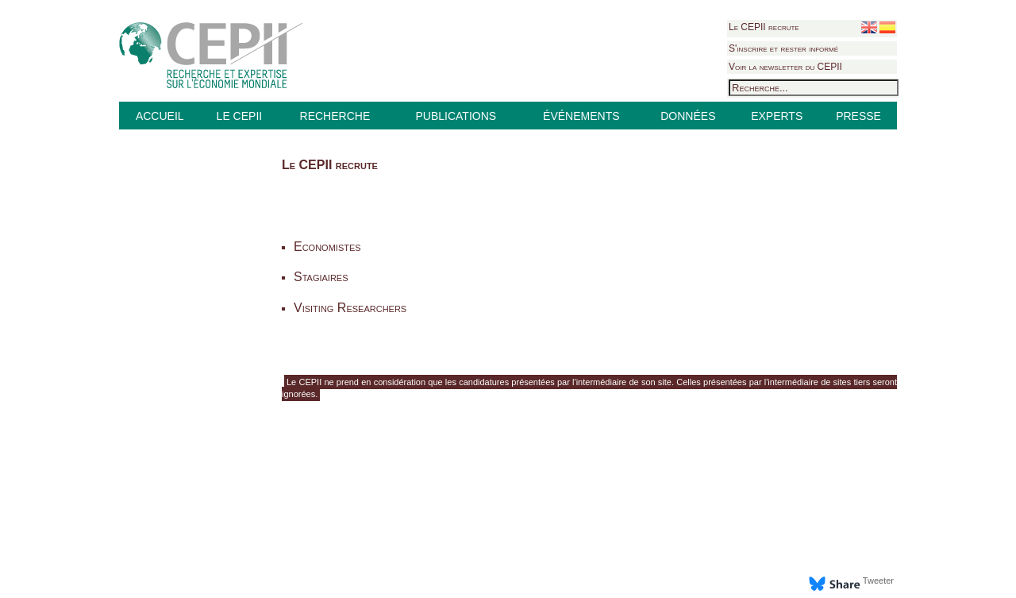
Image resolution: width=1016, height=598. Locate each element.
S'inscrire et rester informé (783, 48)
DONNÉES (687, 116)
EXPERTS (776, 116)
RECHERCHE (335, 116)
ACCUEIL (160, 116)
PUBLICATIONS (455, 116)
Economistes (327, 246)
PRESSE (858, 116)
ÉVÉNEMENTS (581, 116)
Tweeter (878, 580)
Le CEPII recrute (764, 27)
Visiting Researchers (350, 307)
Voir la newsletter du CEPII (785, 66)
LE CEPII (240, 116)
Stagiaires (321, 277)
